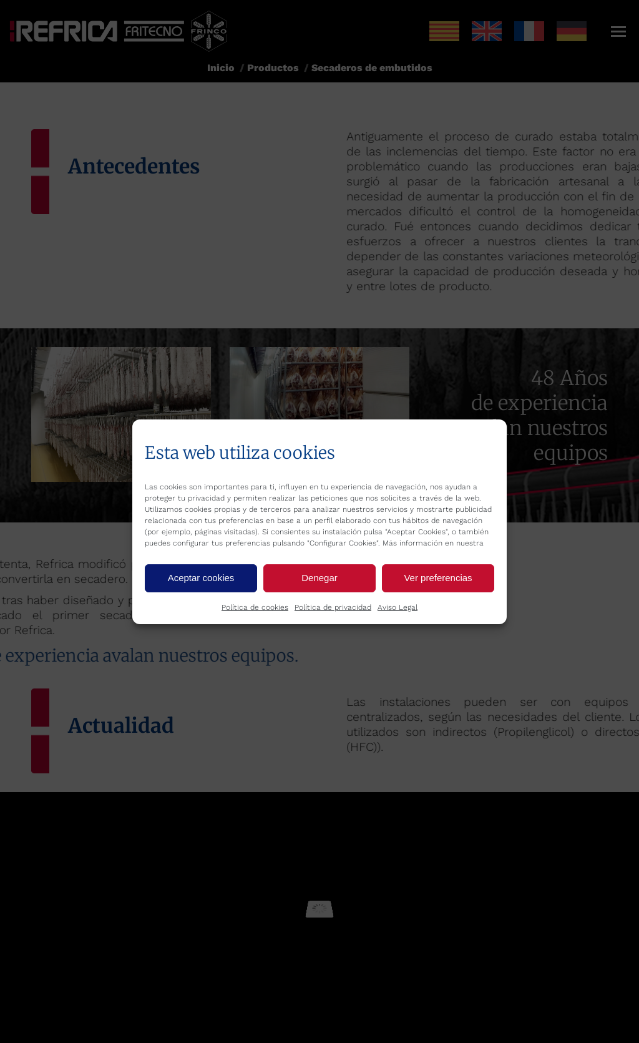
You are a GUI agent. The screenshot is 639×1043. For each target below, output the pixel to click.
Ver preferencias (438, 577)
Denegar (319, 577)
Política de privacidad (333, 607)
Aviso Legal (397, 607)
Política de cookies (255, 607)
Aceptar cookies (201, 577)
